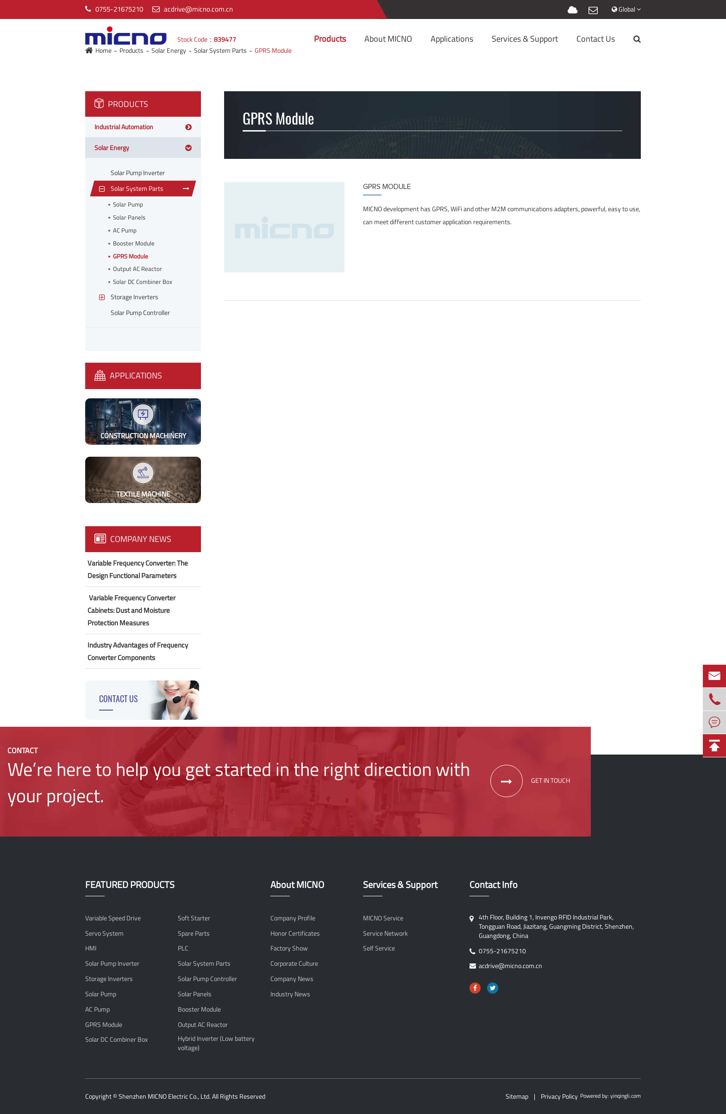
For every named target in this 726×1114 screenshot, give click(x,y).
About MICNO (388, 38)
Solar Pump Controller (207, 978)
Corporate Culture (294, 963)
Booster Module (134, 243)
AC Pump (125, 230)
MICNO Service (383, 918)
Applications (452, 38)
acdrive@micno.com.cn (198, 9)
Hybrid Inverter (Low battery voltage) (216, 1043)
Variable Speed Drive (113, 918)
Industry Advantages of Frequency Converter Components (138, 651)
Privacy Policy (559, 1096)
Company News (132, 539)
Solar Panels (129, 217)
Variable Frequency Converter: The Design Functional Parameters (138, 569)
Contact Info (493, 885)
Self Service (379, 948)
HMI (90, 948)
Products (330, 38)
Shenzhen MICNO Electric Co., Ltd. (165, 1096)
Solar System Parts (204, 963)
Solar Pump (128, 204)
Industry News (290, 994)
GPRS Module (130, 256)
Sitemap (517, 1096)
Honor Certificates (295, 933)
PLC (183, 948)
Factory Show (289, 948)
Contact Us (595, 38)
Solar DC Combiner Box (142, 281)
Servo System (104, 933)
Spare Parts (194, 933)
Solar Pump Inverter (112, 963)
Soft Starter (194, 918)
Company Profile (292, 918)
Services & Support (525, 38)
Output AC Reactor (137, 268)
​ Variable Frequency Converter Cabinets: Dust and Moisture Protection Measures (131, 610)
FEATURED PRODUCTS (130, 885)
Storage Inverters (109, 978)
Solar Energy (111, 147)
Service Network (385, 933)
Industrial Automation (123, 127)
